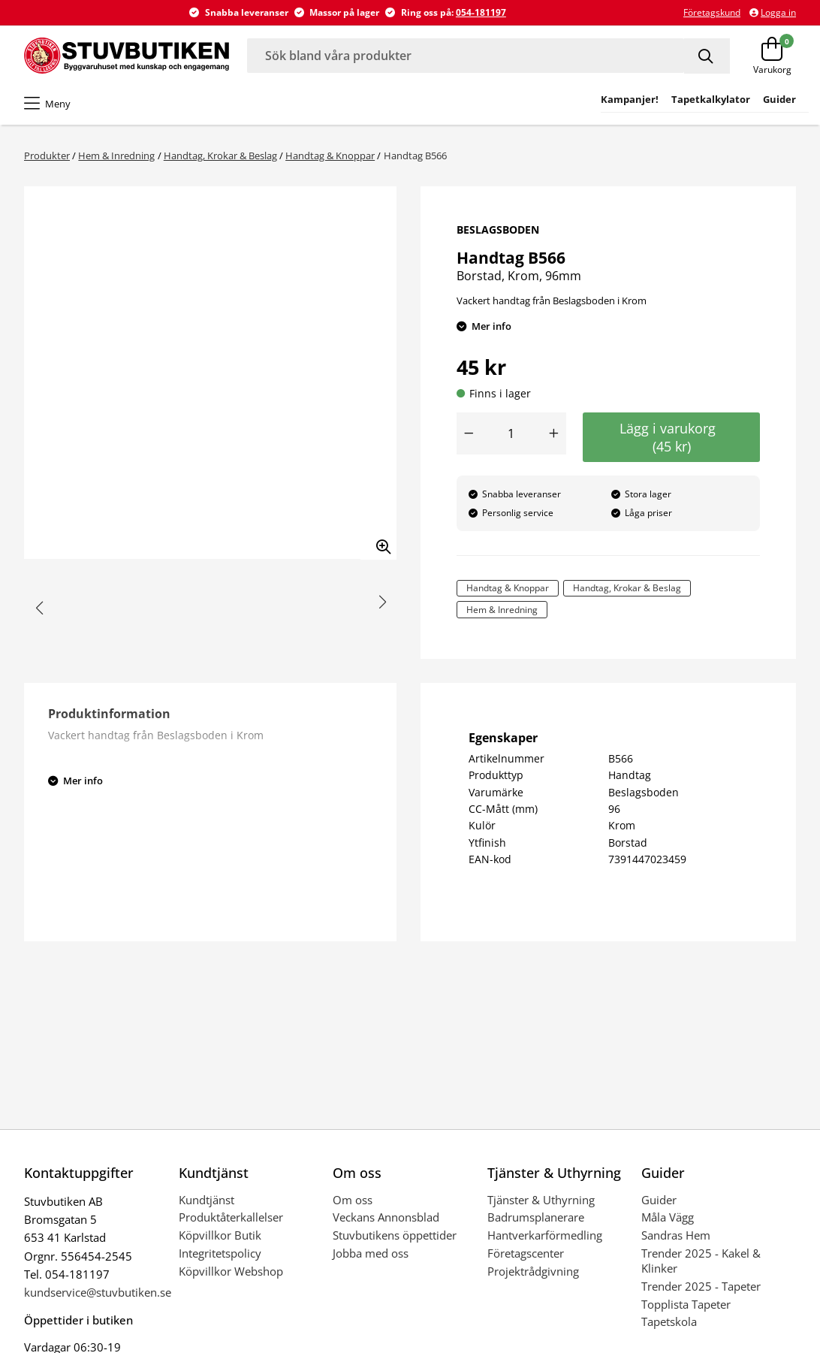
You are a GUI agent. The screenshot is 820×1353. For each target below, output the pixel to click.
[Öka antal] (554, 433)
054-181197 (481, 12)
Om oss (352, 1199)
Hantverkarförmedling (544, 1235)
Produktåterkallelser (231, 1217)
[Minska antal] (469, 433)
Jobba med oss (370, 1253)
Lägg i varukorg (671, 437)
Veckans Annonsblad (386, 1217)
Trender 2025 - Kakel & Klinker (701, 1261)
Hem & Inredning (116, 155)
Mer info (491, 326)
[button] (39, 608)
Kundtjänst (206, 1199)
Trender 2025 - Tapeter (701, 1286)
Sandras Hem (675, 1235)
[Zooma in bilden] (378, 542)
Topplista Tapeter (686, 1304)
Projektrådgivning (533, 1271)
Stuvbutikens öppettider (395, 1235)
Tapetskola (669, 1321)
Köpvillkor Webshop (231, 1271)
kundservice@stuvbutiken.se (97, 1292)
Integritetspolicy (220, 1253)
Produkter (47, 155)
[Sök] (707, 56)
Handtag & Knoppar (330, 155)
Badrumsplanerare (535, 1217)
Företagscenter (525, 1253)
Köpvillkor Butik (220, 1235)
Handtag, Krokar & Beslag (220, 155)
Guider (659, 1199)
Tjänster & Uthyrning (541, 1199)
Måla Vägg (667, 1217)
